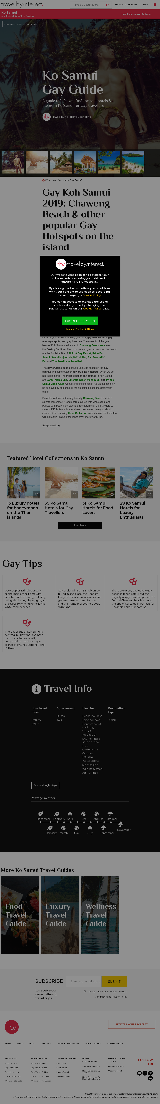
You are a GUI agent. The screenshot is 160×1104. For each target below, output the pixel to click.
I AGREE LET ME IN (80, 321)
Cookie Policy (91, 295)
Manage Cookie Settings (80, 329)
